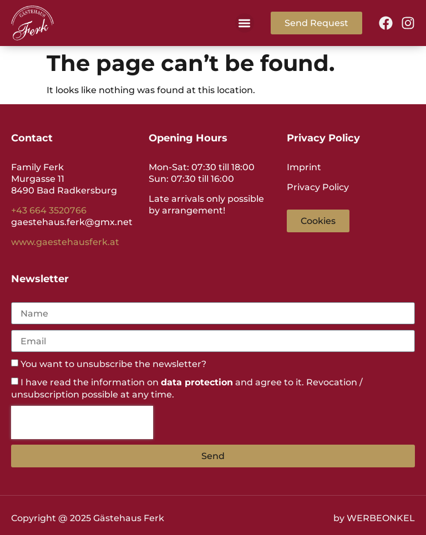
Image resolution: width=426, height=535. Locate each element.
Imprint (304, 167)
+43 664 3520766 (49, 210)
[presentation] (82, 422)
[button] (245, 23)
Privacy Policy (318, 187)
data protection (197, 382)
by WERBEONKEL (374, 518)
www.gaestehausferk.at (65, 242)
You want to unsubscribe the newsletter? (113, 364)
